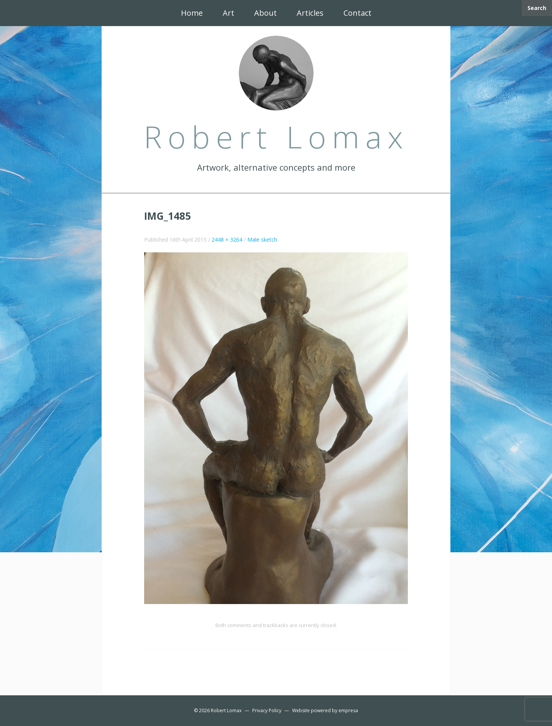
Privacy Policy (266, 710)
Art (228, 13)
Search (536, 8)
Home (192, 13)
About (265, 13)
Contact (357, 13)
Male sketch (262, 239)
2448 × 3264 (227, 239)
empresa (348, 710)
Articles (310, 13)
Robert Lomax (226, 710)
